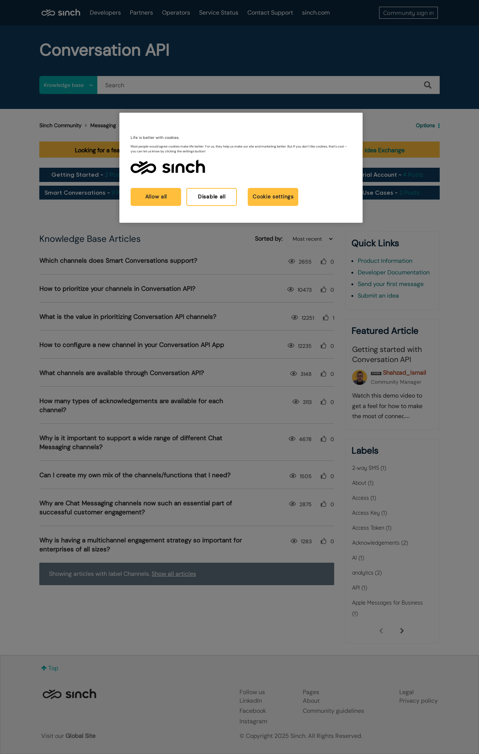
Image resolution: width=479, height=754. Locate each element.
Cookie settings (273, 196)
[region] (241, 167)
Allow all (156, 196)
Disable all (212, 196)
